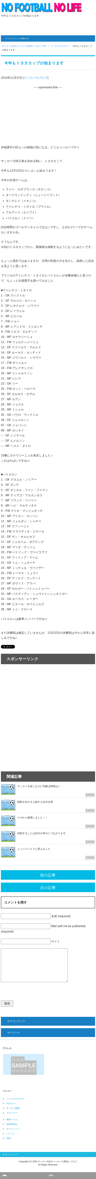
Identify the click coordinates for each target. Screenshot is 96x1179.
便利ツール (11, 1119)
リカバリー (11, 1113)
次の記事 (48, 887)
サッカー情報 (12, 1108)
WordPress (11, 1124)
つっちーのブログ (35, 77)
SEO (8, 1138)
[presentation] (28, 993)
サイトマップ (11, 1154)
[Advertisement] (48, 25)
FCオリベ (11, 1103)
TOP (51, 1175)
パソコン (10, 1133)
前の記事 (48, 875)
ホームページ (12, 1129)
